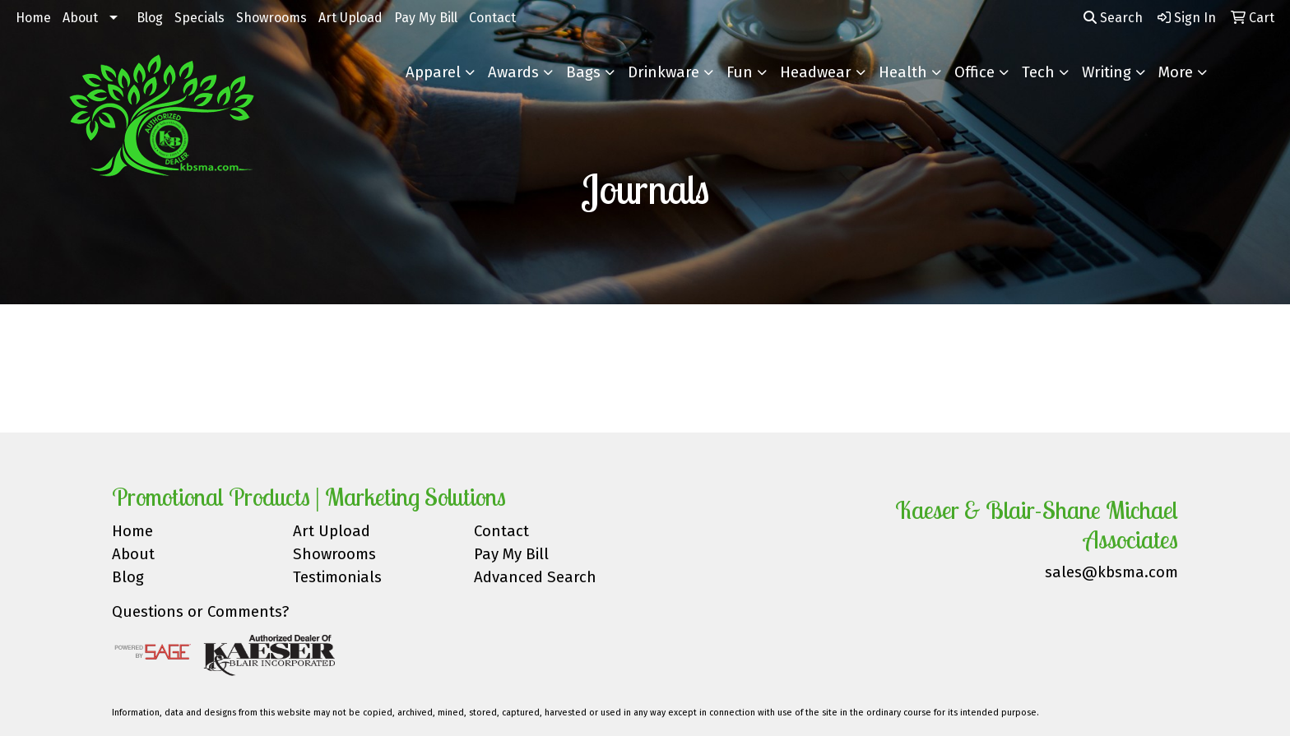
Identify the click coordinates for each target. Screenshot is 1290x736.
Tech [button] (1038, 72)
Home (33, 17)
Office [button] (974, 72)
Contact (492, 17)
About (80, 17)
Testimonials (337, 577)
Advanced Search (535, 577)
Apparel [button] (433, 72)
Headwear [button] (815, 72)
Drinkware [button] (663, 72)
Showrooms (271, 17)
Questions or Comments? (200, 612)
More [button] (1175, 72)
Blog (150, 17)
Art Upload (350, 17)
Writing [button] (1106, 72)
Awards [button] (513, 72)
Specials (199, 17)
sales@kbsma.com (1111, 572)
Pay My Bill (425, 17)
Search (1113, 17)
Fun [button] (739, 72)
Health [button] (903, 72)
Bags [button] (583, 72)
